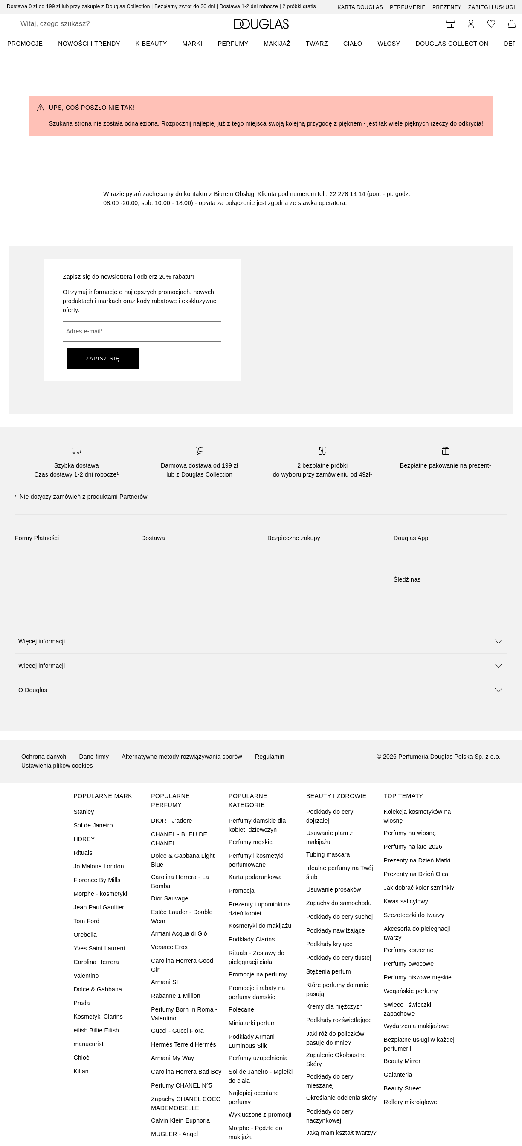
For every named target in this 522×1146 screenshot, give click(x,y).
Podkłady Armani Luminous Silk (252, 1041)
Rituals (82, 852)
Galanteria (398, 1074)
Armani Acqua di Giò (179, 933)
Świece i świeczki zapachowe (408, 1009)
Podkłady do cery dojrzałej (330, 816)
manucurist (88, 1044)
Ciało (352, 43)
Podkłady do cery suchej (339, 916)
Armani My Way (172, 1058)
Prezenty (446, 7)
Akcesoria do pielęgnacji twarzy (417, 933)
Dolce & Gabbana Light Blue (183, 860)
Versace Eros (169, 947)
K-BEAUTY (151, 43)
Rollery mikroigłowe (410, 1102)
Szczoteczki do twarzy (414, 915)
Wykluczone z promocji (260, 1114)
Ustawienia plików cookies (57, 765)
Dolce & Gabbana (97, 989)
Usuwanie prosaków (333, 889)
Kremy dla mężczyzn (334, 1006)
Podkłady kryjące (329, 944)
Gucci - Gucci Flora (177, 1030)
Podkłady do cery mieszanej (330, 1081)
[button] (261, 641)
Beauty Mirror (402, 1061)
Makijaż (277, 43)
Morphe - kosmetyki (100, 893)
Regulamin (269, 756)
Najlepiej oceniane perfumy (254, 1097)
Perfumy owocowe (409, 963)
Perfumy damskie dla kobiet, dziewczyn (257, 825)
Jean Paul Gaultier (98, 907)
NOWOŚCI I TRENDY (89, 43)
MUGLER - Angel (174, 1134)
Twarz (317, 43)
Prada (81, 1003)
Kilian (80, 1071)
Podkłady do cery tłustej (338, 957)
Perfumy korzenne (409, 950)
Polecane (241, 1009)
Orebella (85, 934)
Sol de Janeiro (93, 825)
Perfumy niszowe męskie (418, 977)
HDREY (84, 839)
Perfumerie (408, 7)
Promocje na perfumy (258, 974)
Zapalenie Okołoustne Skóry (336, 1059)
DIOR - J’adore (171, 820)
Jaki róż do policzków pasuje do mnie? (335, 1038)
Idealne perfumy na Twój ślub (339, 872)
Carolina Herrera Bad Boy (186, 1071)
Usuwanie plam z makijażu (329, 837)
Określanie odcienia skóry (341, 1097)
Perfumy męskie (251, 842)
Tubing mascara (328, 854)
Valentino (86, 975)
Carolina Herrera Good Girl (182, 965)
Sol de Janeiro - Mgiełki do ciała (261, 1076)
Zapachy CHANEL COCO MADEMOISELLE (186, 1103)
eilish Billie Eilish (96, 1030)
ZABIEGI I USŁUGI (491, 7)
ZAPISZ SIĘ (103, 359)
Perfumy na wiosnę (410, 833)
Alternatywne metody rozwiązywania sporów (182, 756)
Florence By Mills (96, 880)
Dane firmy (94, 756)
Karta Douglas (360, 7)
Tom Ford (86, 921)
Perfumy (233, 43)
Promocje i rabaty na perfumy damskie (257, 992)
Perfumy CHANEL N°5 (181, 1085)
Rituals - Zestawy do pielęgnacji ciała (256, 957)
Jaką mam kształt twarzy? (341, 1132)
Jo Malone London (98, 866)
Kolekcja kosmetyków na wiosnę (417, 816)
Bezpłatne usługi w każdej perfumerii (419, 1044)
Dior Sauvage (169, 898)
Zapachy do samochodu (338, 903)
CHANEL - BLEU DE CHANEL (179, 839)
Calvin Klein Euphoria (180, 1120)
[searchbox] (81, 24)
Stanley (83, 811)
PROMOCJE (25, 43)
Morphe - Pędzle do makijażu (255, 1132)
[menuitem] (30, 43)
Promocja (242, 890)
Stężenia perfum (328, 971)
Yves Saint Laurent (99, 948)
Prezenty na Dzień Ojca (416, 874)
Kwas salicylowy (406, 901)
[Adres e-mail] (142, 331)
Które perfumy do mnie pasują (337, 989)
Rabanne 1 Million (175, 995)
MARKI (193, 43)
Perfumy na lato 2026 (413, 846)
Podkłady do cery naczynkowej (330, 1116)
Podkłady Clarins (252, 939)
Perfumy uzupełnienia (258, 1058)
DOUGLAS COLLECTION (452, 43)
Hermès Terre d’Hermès (183, 1044)
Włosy (388, 43)
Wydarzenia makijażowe (417, 1026)
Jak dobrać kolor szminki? (419, 887)
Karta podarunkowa (255, 877)
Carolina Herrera (96, 962)
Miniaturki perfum (252, 1023)
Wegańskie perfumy (411, 991)
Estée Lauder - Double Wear (181, 916)
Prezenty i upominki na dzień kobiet (260, 909)
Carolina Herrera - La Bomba (180, 881)
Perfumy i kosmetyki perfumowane (256, 860)
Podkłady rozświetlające (339, 1020)
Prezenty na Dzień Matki (417, 860)
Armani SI (164, 982)
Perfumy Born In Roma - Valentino (184, 1014)
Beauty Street (402, 1088)
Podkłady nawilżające (335, 930)
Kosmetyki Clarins (97, 1016)
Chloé (81, 1057)
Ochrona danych (44, 756)
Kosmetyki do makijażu (260, 925)
